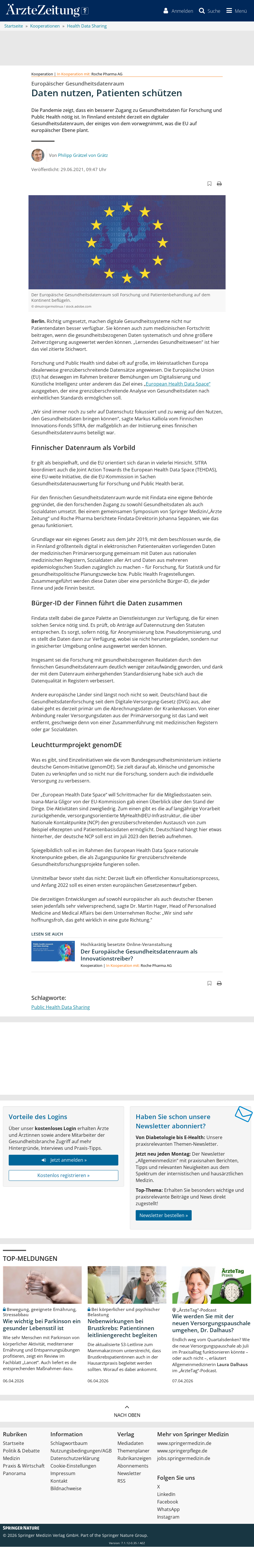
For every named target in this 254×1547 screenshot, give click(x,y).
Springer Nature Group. (125, 1535)
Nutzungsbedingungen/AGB (81, 1451)
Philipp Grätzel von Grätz (83, 155)
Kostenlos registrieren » (63, 1175)
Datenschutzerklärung (74, 1458)
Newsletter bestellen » (163, 1215)
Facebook (167, 1502)
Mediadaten (130, 1443)
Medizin (11, 1458)
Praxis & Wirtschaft (24, 1466)
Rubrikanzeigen (134, 1458)
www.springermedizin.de (184, 1443)
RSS (121, 1481)
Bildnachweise (65, 1489)
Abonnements (132, 1466)
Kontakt (59, 1481)
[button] (235, 11)
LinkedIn (166, 1494)
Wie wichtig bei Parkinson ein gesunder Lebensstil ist (42, 1325)
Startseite (13, 1443)
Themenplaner (133, 1451)
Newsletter (129, 1473)
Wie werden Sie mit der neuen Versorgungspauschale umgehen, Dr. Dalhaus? (211, 1323)
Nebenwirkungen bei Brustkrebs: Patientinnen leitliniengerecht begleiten (122, 1328)
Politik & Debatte (21, 1451)
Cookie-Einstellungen (73, 1466)
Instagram (168, 1517)
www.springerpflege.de (182, 1451)
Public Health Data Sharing (60, 1007)
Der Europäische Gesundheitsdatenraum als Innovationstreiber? (139, 955)
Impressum (62, 1473)
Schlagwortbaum (69, 1443)
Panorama (14, 1473)
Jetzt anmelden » (63, 1160)
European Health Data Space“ (178, 384)
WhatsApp (168, 1509)
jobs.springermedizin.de (183, 1458)
